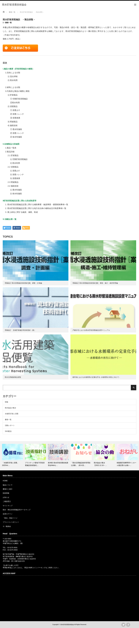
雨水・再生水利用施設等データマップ (16, 510)
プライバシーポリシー (11, 522)
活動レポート (10, 425)
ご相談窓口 (7, 501)
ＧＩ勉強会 (7, 526)
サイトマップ (7, 506)
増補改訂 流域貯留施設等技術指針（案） (20, 330)
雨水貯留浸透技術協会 (67, 624)
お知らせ (6, 497)
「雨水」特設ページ (10, 518)
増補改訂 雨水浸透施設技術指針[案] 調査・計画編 (23, 283)
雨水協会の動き (10, 408)
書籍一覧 (8, 23)
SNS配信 (8, 431)
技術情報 (6, 493)
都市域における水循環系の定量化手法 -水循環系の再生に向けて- (96, 377)
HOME (5, 481)
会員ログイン (7, 514)
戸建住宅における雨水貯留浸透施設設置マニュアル (91, 330)
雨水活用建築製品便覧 (13, 377)
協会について (7, 485)
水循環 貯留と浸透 (11, 414)
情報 (6, 402)
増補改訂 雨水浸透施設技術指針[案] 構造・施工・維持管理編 (95, 283)
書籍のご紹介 (7, 489)
